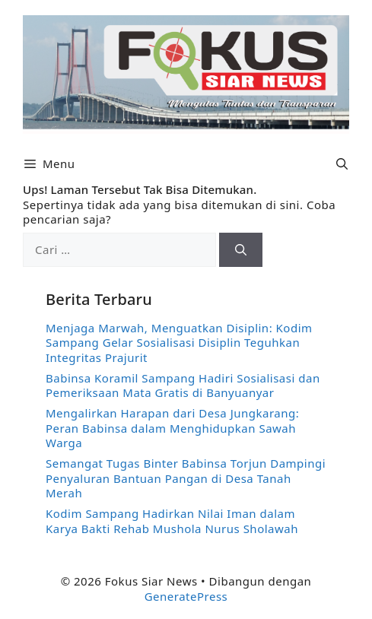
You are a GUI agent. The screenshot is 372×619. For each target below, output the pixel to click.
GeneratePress (186, 596)
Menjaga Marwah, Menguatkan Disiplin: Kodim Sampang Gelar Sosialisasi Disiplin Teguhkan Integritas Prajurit (179, 342)
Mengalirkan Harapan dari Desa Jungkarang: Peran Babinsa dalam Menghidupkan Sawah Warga (172, 427)
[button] (342, 164)
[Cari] (240, 250)
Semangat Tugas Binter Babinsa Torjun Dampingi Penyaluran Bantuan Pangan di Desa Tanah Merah (186, 478)
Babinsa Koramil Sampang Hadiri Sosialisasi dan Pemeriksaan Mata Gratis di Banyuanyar (183, 385)
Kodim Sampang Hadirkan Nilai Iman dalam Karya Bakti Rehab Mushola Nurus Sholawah (172, 521)
